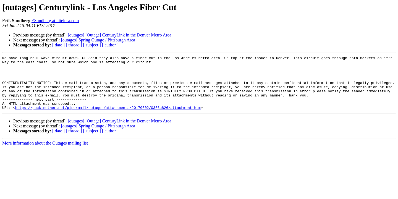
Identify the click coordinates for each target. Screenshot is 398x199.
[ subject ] (92, 45)
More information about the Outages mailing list (45, 153)
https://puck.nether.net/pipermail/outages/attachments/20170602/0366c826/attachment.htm (108, 118)
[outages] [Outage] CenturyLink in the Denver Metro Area (119, 35)
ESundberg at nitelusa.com (55, 20)
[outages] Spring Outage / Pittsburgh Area (98, 40)
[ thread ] (74, 45)
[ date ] (58, 45)
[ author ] (110, 45)
